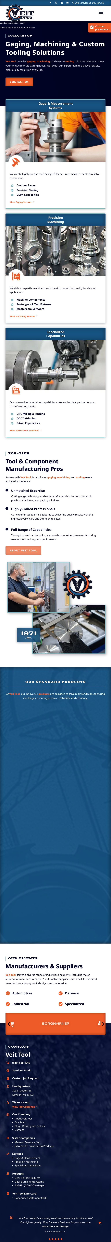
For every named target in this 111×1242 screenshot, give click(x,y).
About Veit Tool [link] (23, 1118)
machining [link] (63, 477)
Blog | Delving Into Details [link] (30, 1126)
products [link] (44, 693)
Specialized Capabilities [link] (28, 1165)
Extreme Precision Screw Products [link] (34, 1146)
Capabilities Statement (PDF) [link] (31, 1198)
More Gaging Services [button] (20, 211)
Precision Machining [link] (26, 1161)
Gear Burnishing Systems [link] (29, 1181)
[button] (101, 12)
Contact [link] (19, 1129)
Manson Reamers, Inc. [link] (28, 1142)
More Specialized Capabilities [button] (24, 439)
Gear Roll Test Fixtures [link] (27, 1178)
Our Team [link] (20, 1122)
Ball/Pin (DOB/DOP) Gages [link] (29, 1185)
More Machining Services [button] (22, 325)
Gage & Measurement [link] (27, 1158)
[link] (19, 13)
